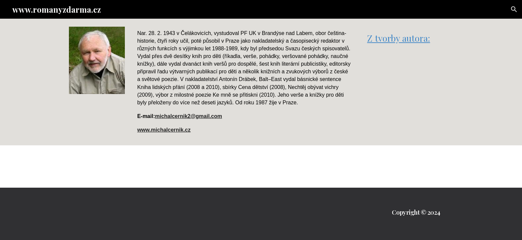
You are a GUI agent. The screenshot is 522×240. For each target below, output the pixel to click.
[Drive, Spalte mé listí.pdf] (409, 83)
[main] (244, 82)
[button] (514, 9)
